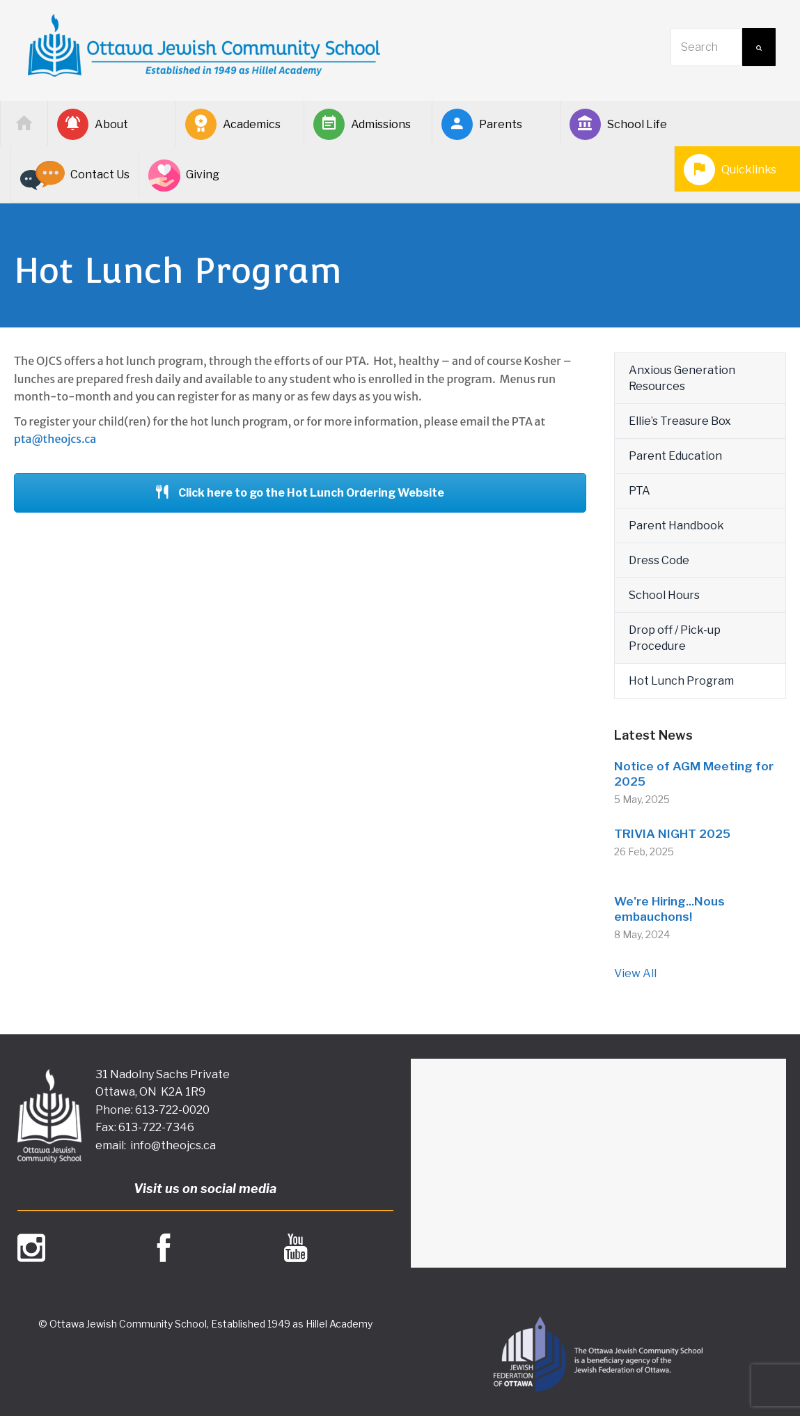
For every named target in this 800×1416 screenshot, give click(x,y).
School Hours (664, 595)
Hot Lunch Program (681, 680)
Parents (481, 124)
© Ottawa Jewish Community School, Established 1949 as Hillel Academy (205, 1324)
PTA (639, 490)
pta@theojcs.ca (55, 439)
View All (635, 973)
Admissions (362, 124)
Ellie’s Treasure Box (680, 421)
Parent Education (675, 455)
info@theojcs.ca (173, 1145)
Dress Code (659, 560)
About (92, 124)
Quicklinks (730, 169)
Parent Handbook (676, 525)
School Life (618, 124)
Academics (233, 124)
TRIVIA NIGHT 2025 (672, 834)
